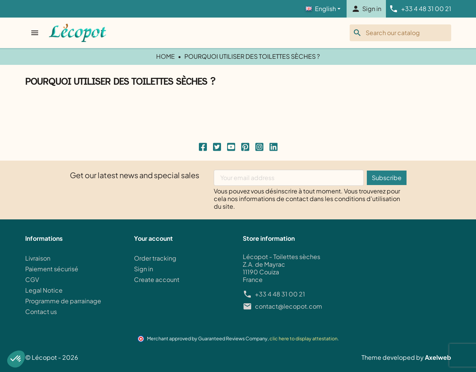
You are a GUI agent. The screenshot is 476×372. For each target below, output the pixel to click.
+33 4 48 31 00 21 (280, 294)
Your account (153, 238)
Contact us (41, 312)
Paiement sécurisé (51, 269)
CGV (32, 279)
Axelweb (438, 357)
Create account (156, 279)
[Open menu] (35, 33)
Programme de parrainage (63, 301)
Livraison (37, 258)
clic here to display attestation (303, 338)
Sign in (143, 269)
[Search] (400, 32)
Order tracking (155, 258)
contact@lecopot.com (288, 306)
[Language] (323, 9)
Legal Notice (44, 290)
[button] (16, 359)
